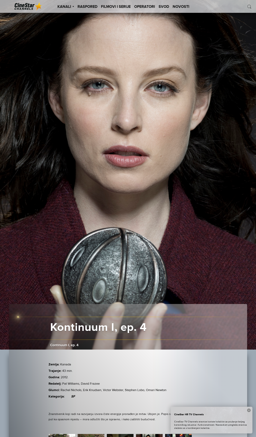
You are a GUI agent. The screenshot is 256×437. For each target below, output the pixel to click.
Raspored (87, 6)
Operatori (144, 6)
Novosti (181, 6)
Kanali (65, 6)
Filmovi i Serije (116, 6)
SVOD (164, 6)
